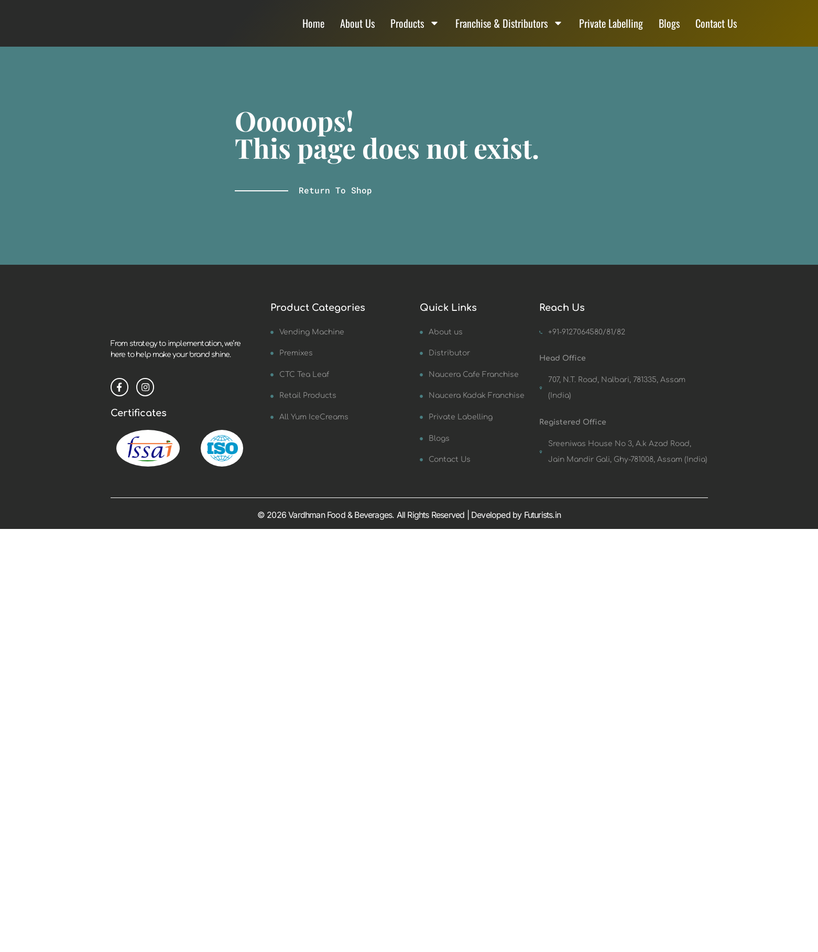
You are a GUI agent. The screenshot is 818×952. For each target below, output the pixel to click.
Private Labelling (611, 30)
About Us (357, 30)
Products (415, 30)
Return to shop (335, 204)
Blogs (669, 30)
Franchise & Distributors (509, 30)
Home (313, 30)
